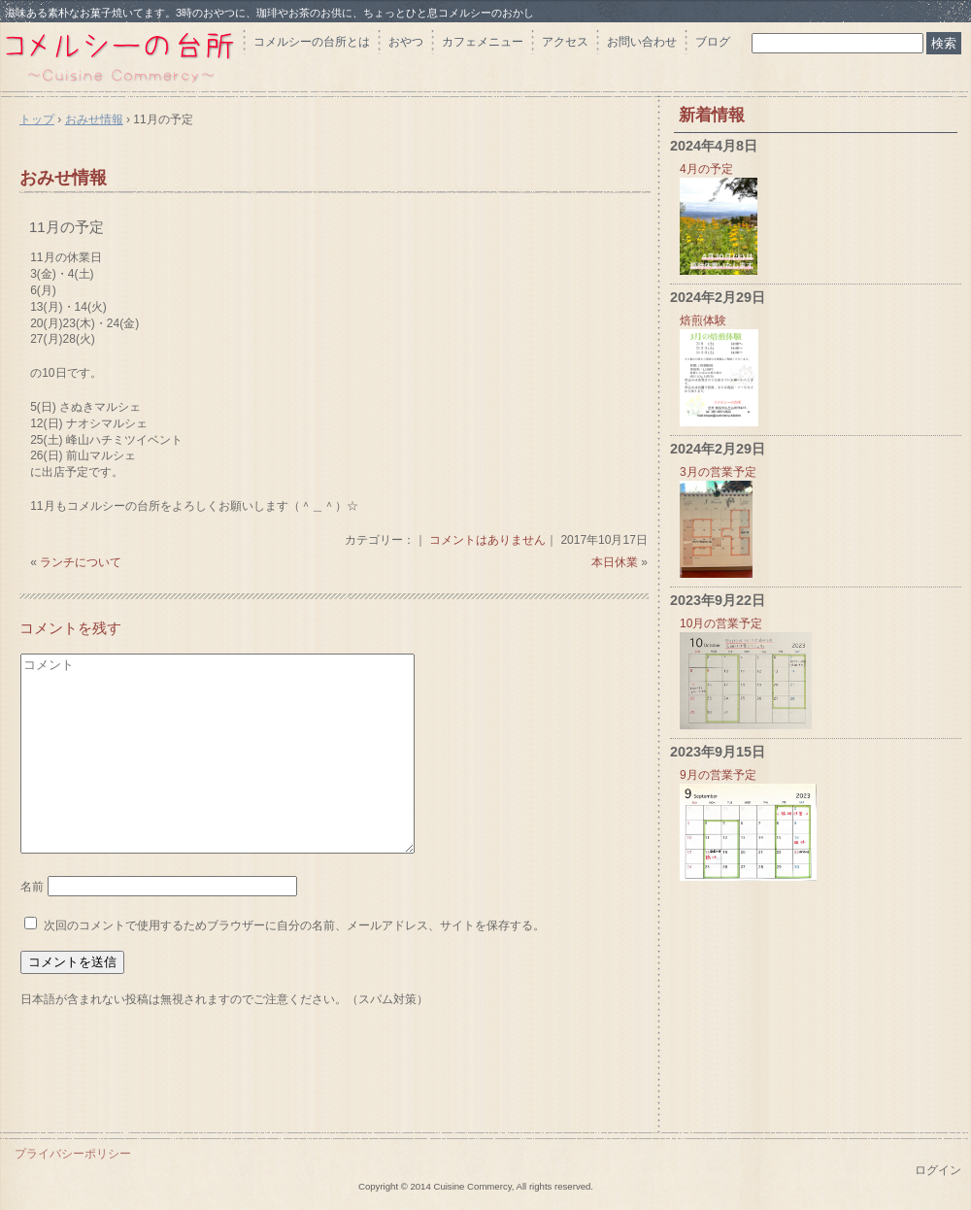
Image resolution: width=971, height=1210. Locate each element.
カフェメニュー (482, 42)
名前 (32, 886)
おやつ (405, 42)
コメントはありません (487, 540)
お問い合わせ (642, 42)
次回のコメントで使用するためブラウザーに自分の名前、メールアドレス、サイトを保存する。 (294, 925)
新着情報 (712, 115)
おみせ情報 (63, 177)
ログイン (938, 1170)
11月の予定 (66, 226)
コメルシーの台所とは (311, 42)
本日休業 (614, 562)
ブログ (712, 42)
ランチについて (80, 562)
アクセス (565, 42)
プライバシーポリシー (73, 1153)
